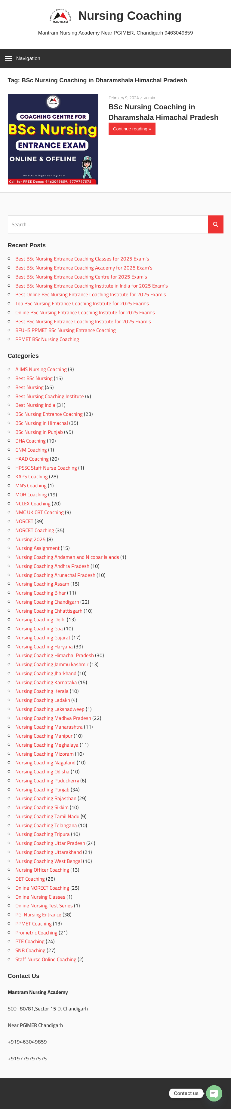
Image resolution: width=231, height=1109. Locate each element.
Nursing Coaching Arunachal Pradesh (55, 575)
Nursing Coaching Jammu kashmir (51, 664)
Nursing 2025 (30, 539)
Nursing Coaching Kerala (42, 691)
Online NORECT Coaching (42, 888)
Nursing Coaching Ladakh (42, 700)
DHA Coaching (30, 441)
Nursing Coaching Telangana (46, 825)
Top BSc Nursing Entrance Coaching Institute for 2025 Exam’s (82, 303)
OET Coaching (30, 879)
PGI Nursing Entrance (38, 914)
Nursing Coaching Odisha (42, 771)
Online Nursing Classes (40, 897)
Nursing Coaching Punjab (42, 789)
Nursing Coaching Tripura (42, 834)
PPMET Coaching (33, 923)
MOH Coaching (31, 494)
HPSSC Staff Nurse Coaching (46, 468)
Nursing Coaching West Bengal (48, 861)
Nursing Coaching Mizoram (44, 754)
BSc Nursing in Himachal (41, 423)
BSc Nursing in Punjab (39, 432)
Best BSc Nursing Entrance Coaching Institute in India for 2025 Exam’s (91, 286)
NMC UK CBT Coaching (39, 512)
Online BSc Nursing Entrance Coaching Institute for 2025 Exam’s (85, 312)
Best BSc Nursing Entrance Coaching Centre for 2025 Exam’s (81, 277)
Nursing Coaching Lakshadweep (50, 709)
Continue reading (130, 128)
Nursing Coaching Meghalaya (47, 745)
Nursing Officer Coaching (42, 870)
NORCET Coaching (34, 530)
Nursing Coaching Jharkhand (45, 673)
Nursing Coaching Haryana (44, 646)
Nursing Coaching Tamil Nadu (47, 816)
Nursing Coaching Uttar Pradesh (50, 843)
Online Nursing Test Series (44, 905)
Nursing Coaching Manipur (43, 736)
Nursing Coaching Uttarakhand (48, 852)
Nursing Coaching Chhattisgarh (48, 611)
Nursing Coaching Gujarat (42, 637)
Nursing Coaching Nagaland (45, 762)
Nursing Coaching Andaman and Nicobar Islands (67, 557)
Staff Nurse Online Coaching (45, 959)
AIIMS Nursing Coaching (41, 369)
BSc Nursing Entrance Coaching (49, 414)
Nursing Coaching (130, 15)
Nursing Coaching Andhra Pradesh (52, 566)
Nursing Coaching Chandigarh (47, 602)
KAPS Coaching (31, 476)
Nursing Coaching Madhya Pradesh (53, 718)
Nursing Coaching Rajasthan (45, 798)
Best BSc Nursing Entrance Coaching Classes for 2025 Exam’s (82, 259)
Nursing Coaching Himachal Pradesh (54, 655)
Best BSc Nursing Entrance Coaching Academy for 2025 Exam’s (83, 268)
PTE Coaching (30, 941)
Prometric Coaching (36, 932)
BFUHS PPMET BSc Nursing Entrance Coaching (65, 330)
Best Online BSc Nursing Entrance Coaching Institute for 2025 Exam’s (90, 294)
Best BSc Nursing (34, 378)
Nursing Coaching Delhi (40, 619)
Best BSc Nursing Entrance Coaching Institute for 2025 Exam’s (83, 321)
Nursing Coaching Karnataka (46, 682)
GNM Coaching (31, 450)
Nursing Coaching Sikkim (42, 807)
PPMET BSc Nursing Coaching (47, 339)
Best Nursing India (35, 405)
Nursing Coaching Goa (39, 628)
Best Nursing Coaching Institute (49, 396)
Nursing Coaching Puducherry (47, 780)
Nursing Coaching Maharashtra (49, 727)
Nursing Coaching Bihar (40, 593)
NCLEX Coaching (33, 503)
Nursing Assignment (37, 548)
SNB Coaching (30, 950)
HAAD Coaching (32, 459)
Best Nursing (29, 387)
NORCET (24, 521)
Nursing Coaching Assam (42, 584)
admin (149, 98)
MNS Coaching (31, 485)
